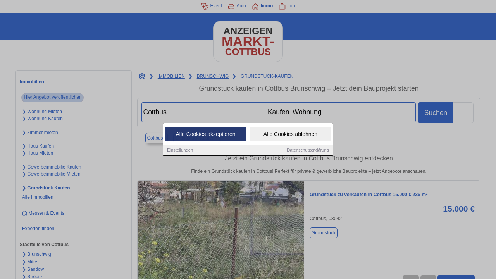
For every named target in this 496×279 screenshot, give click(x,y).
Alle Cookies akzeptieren (205, 135)
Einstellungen (180, 150)
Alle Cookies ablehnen (290, 135)
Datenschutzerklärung (308, 150)
